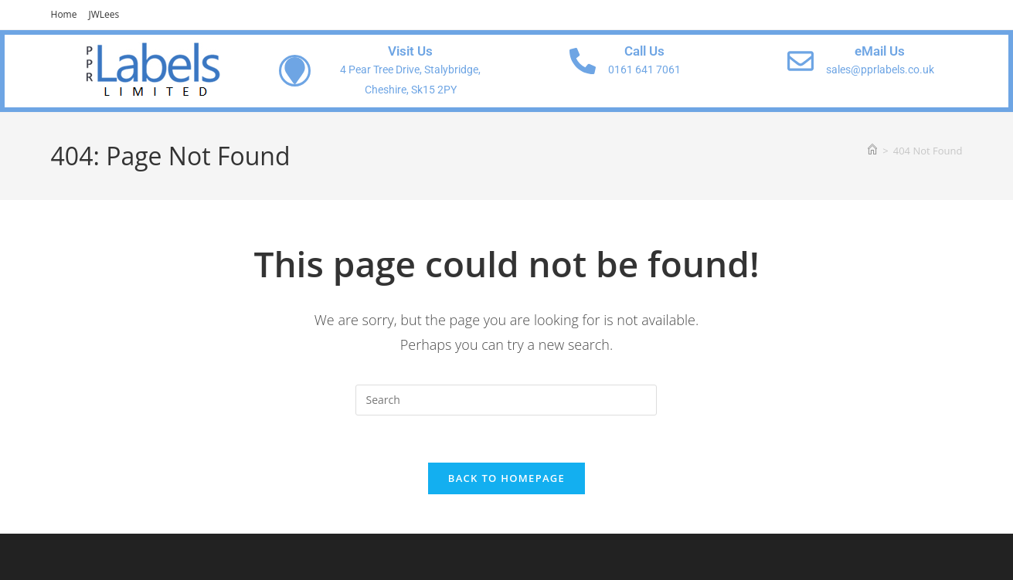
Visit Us (410, 51)
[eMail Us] (800, 61)
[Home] (872, 151)
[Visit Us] (295, 70)
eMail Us (880, 51)
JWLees (103, 14)
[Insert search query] (506, 400)
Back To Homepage (506, 478)
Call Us (644, 51)
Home (64, 14)
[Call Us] (583, 61)
